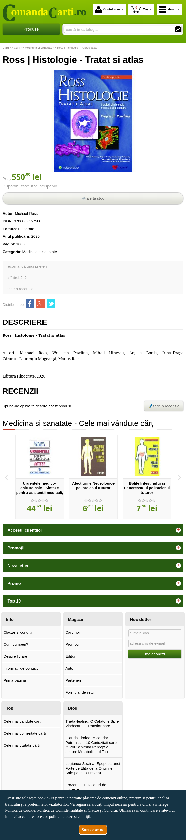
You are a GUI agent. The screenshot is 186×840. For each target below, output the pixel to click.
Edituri (70, 656)
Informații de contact (21, 668)
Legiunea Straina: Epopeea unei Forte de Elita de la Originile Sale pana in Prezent (92, 768)
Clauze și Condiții (102, 810)
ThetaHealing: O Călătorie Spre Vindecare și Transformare (92, 723)
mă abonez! (155, 654)
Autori (70, 668)
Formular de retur (80, 692)
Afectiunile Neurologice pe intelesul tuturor (93, 485)
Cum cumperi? (16, 644)
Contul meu (107, 9)
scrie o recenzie (20, 288)
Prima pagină (15, 680)
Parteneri (73, 680)
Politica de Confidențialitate (60, 810)
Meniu (167, 9)
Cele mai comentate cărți (25, 733)
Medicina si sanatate (39, 251)
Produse (31, 29)
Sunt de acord (93, 830)
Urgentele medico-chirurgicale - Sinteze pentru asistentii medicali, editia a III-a (39, 490)
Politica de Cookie (20, 810)
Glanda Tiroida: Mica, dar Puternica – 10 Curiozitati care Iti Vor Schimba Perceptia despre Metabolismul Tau (91, 745)
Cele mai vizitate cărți (22, 745)
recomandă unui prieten (27, 266)
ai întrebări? (17, 277)
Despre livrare (15, 656)
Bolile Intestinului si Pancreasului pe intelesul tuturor (147, 488)
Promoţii (72, 644)
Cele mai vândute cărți (22, 721)
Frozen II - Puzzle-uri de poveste (85, 787)
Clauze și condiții (18, 632)
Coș (140, 9)
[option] (39, 477)
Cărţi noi (72, 632)
